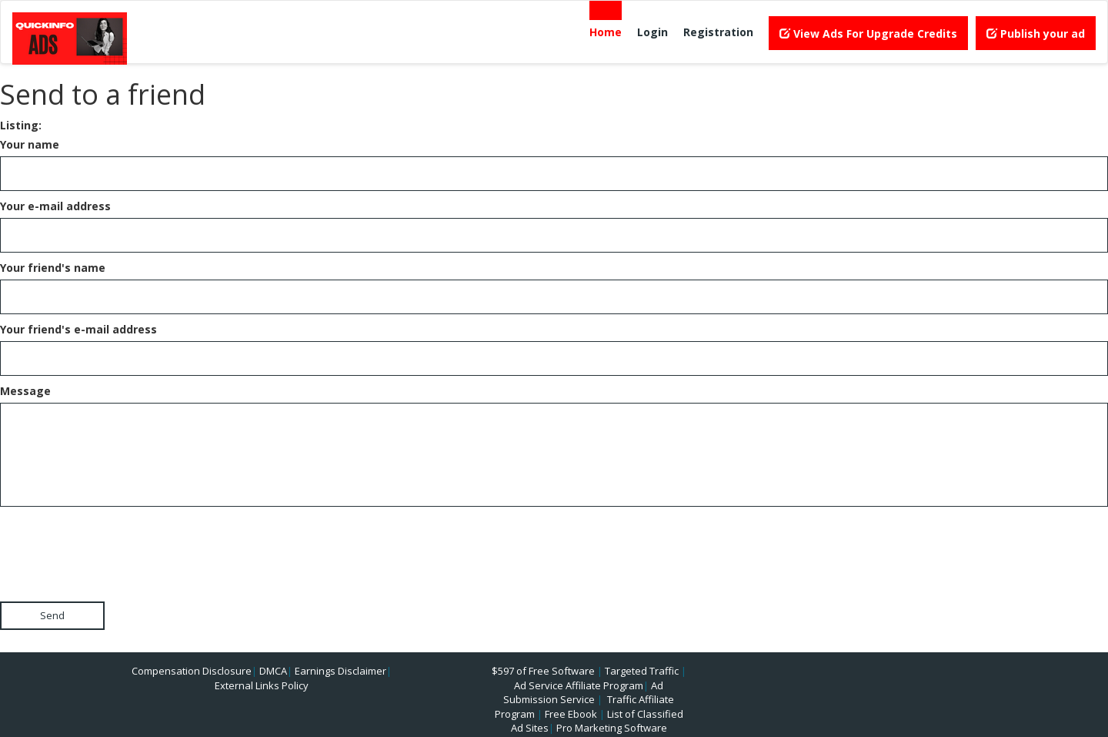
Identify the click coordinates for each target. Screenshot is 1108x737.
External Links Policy (262, 685)
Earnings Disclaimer (340, 671)
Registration (718, 32)
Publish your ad (1035, 33)
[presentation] (117, 541)
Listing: (21, 125)
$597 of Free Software (543, 671)
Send (52, 615)
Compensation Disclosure (192, 671)
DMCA (273, 671)
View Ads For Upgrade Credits (868, 33)
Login (652, 32)
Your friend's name (52, 267)
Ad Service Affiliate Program (578, 685)
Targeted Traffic (642, 671)
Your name (29, 144)
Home (605, 32)
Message (25, 391)
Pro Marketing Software (611, 728)
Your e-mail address (55, 206)
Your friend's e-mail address (78, 329)
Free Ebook (571, 714)
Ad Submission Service (583, 692)
